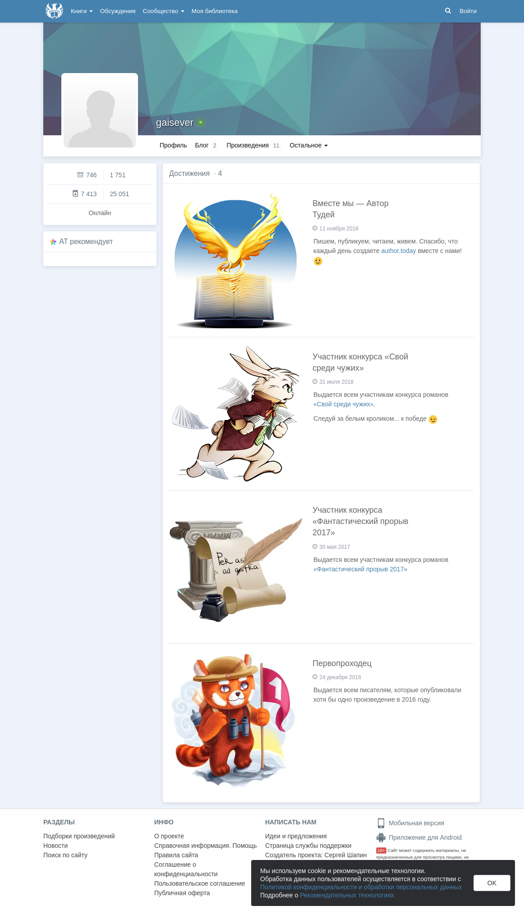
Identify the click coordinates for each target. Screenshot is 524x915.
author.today (399, 250)
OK (491, 883)
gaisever (174, 122)
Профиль (173, 145)
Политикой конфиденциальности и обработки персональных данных (361, 887)
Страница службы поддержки (308, 845)
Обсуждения (117, 11)
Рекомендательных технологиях (347, 895)
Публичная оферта (182, 893)
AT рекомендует (86, 241)
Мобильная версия (410, 823)
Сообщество (163, 11)
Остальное (309, 145)
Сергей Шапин (345, 855)
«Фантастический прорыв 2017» (360, 569)
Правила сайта (176, 855)
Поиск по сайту (65, 855)
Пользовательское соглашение (199, 883)
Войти (468, 11)
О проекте (169, 836)
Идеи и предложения (296, 836)
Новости (55, 845)
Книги (82, 11)
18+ (381, 850)
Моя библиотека (215, 11)
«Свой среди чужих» (343, 404)
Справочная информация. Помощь (205, 845)
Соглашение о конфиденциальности (186, 869)
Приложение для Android (419, 837)
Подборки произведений (79, 836)
